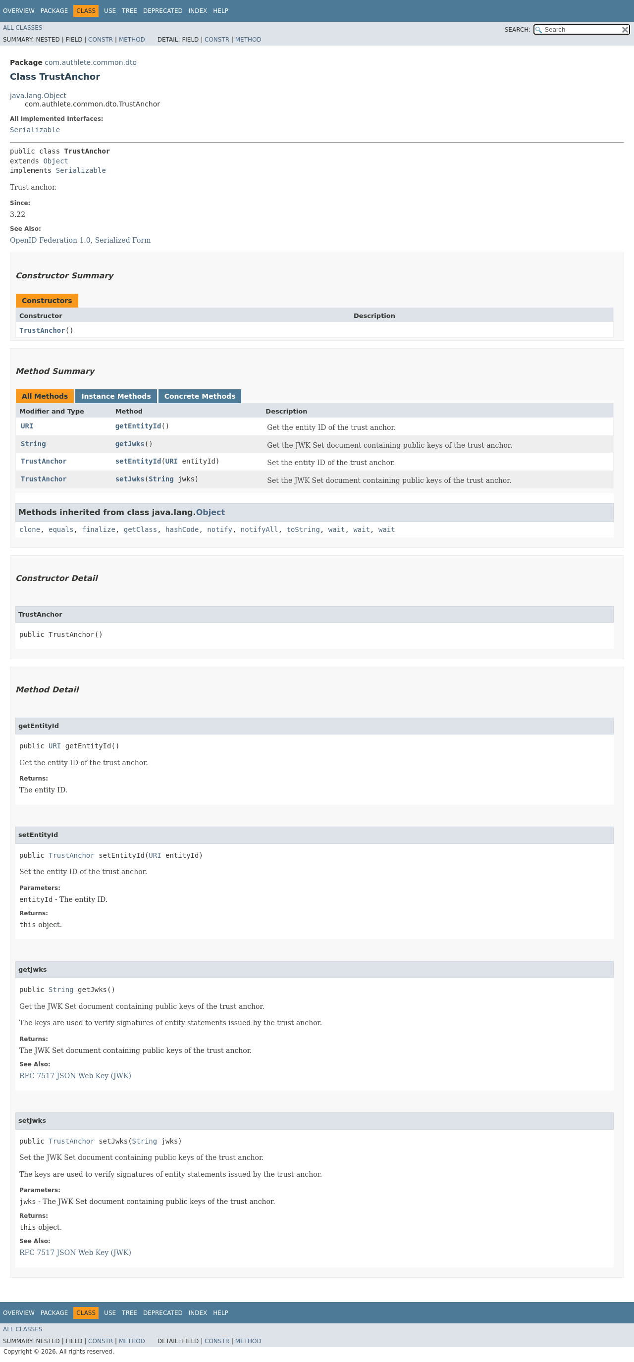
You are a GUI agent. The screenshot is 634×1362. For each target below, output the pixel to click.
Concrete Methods (200, 396)
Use (110, 10)
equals (61, 529)
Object (55, 161)
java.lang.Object (38, 96)
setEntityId (138, 461)
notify (219, 529)
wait (336, 529)
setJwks (130, 479)
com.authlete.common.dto (91, 62)
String (33, 444)
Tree (129, 10)
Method (132, 39)
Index (198, 10)
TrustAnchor (42, 330)
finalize (98, 529)
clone (29, 529)
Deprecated (163, 10)
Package (54, 10)
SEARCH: (518, 29)
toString (303, 529)
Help (220, 10)
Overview (19, 10)
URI (27, 426)
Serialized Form (123, 240)
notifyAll (259, 529)
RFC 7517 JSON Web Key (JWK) (75, 1076)
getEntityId (138, 426)
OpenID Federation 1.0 (50, 240)
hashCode (182, 529)
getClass (140, 529)
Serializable (35, 130)
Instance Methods (116, 396)
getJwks (130, 444)
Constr (100, 39)
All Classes (22, 27)
